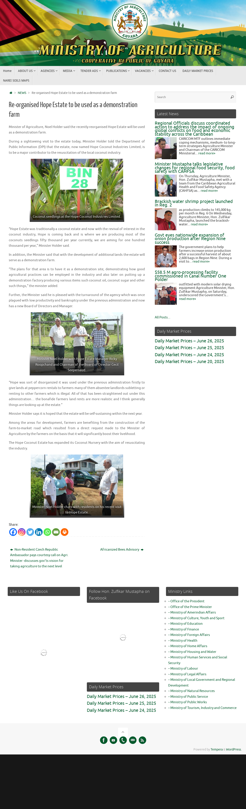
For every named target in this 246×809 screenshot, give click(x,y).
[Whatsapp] (47, 532)
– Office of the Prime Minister (190, 607)
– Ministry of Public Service (188, 697)
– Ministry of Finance (183, 629)
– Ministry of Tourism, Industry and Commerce (202, 708)
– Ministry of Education (185, 624)
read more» (206, 153)
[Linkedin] (39, 532)
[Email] (56, 532)
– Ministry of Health (182, 641)
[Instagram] (22, 532)
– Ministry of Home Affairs (187, 646)
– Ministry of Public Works (187, 702)
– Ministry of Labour (183, 669)
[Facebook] (13, 532)
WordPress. (234, 749)
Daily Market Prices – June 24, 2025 (189, 355)
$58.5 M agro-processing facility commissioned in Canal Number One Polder (190, 276)
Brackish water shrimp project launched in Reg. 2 (194, 203)
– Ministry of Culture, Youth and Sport (196, 618)
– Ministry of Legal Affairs (187, 674)
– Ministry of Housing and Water (192, 652)
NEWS (22, 93)
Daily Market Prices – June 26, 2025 (189, 341)
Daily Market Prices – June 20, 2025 (189, 361)
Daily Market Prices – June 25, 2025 (189, 348)
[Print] (64, 532)
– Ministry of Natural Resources (191, 691)
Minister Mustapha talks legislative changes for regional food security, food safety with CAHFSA (195, 167)
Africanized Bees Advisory (122, 550)
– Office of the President (186, 601)
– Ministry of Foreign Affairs (189, 635)
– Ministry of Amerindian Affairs (192, 612)
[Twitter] (30, 532)
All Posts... (162, 317)
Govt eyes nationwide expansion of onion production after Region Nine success (190, 238)
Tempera (217, 749)
